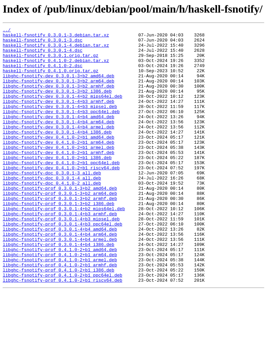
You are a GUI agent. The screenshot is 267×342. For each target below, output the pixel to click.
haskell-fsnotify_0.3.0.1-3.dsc (42, 43)
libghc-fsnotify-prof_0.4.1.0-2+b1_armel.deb (60, 307)
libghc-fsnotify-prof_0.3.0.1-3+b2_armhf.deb (60, 233)
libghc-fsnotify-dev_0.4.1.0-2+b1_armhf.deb (58, 178)
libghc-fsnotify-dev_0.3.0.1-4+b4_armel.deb (58, 147)
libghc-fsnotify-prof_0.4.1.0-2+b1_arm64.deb (60, 300)
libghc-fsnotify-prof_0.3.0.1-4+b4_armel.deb (60, 282)
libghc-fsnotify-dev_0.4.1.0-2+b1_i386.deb (57, 184)
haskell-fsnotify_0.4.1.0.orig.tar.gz (50, 80)
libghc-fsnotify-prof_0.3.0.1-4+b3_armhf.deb (60, 251)
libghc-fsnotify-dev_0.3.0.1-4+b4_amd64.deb (58, 135)
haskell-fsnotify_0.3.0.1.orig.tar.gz (50, 61)
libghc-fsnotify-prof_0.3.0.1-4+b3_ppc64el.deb (62, 264)
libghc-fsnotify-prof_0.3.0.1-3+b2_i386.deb (58, 239)
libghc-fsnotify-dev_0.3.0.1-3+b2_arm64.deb (58, 92)
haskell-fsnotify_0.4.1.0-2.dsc (42, 74)
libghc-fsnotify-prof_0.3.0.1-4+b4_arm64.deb (60, 276)
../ (7, 31)
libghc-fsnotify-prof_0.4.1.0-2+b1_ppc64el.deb (62, 325)
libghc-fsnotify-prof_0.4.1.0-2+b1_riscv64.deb (62, 331)
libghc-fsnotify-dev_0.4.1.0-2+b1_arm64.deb (58, 165)
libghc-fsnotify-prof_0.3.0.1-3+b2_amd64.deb (60, 221)
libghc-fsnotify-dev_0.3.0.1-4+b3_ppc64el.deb (61, 129)
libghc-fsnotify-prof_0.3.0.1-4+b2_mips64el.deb (64, 245)
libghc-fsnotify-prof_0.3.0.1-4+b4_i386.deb (58, 288)
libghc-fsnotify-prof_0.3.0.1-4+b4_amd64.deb (60, 270)
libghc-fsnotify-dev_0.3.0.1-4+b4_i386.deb (57, 153)
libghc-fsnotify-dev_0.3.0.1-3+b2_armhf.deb (58, 98)
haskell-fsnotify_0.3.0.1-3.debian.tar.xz (56, 37)
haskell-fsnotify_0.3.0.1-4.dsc (42, 55)
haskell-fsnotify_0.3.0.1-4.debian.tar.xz (56, 49)
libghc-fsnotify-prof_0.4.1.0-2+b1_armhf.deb (60, 313)
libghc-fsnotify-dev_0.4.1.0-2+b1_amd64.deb (58, 159)
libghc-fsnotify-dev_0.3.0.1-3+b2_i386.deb (57, 104)
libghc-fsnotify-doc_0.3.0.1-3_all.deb (52, 202)
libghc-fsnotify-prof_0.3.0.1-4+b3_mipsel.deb (61, 257)
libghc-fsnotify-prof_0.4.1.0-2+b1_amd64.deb (60, 294)
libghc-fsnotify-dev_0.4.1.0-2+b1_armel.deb (58, 172)
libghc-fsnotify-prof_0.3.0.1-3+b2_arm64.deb (60, 227)
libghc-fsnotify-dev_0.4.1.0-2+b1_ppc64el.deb (61, 190)
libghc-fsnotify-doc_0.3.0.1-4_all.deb (52, 208)
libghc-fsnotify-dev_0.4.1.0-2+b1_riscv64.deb (61, 196)
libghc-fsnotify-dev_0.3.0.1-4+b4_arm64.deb (58, 141)
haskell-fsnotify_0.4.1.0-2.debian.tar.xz (56, 67)
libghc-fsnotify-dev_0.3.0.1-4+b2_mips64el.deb (62, 110)
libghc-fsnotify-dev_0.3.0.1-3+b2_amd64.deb (58, 86)
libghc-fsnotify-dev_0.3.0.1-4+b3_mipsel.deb (60, 123)
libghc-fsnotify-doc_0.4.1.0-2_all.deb (52, 215)
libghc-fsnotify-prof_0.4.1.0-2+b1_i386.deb (58, 319)
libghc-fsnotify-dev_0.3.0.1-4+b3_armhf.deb (58, 116)
